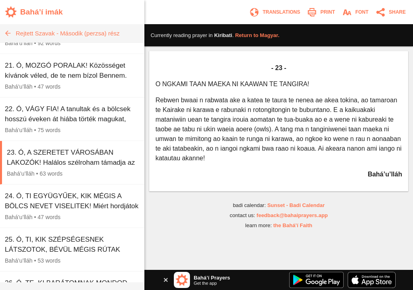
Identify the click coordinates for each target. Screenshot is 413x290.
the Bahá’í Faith (292, 225)
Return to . (257, 35)
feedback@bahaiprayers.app (292, 215)
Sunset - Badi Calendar (296, 205)
